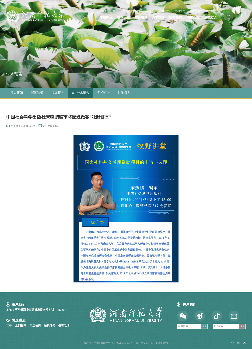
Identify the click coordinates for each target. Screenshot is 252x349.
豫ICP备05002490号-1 (123, 342)
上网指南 (20, 325)
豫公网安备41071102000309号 (152, 342)
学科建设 (141, 17)
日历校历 (35, 325)
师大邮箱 (196, 11)
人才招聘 (158, 17)
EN (228, 15)
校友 (125, 11)
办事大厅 (180, 11)
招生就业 (193, 17)
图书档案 (175, 17)
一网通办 (165, 11)
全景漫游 (149, 11)
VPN (9, 325)
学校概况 (106, 17)
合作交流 (210, 17)
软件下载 (211, 11)
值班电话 (63, 325)
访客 (136, 11)
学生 (104, 11)
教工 (115, 11)
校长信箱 (49, 325)
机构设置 (123, 17)
